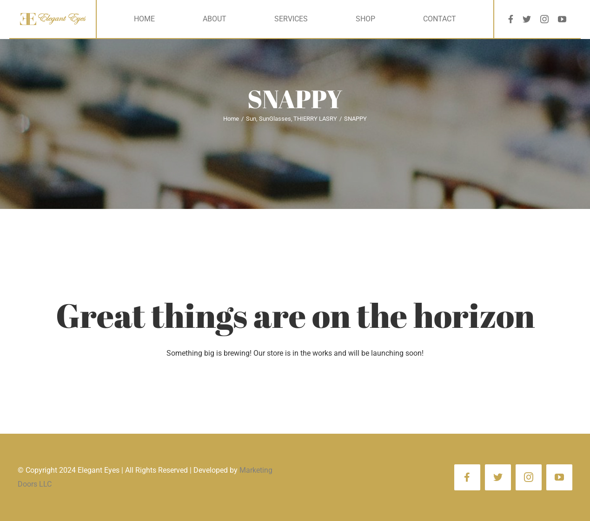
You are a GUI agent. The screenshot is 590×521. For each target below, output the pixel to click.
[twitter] (527, 19)
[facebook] (510, 19)
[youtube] (562, 19)
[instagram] (544, 19)
